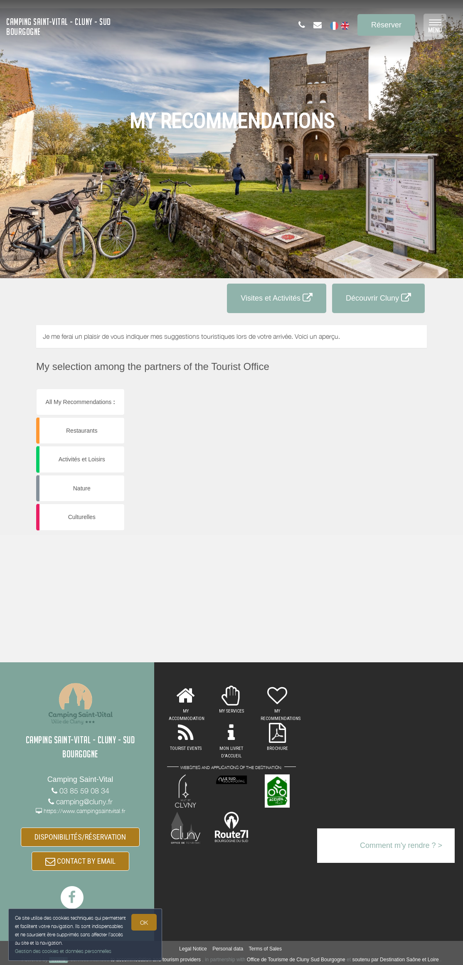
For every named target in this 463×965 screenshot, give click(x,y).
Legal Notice (193, 949)
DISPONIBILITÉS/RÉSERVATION (80, 837)
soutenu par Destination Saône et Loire (395, 960)
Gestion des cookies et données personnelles (63, 951)
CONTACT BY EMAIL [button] (80, 861)
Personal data (227, 949)
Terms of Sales (265, 949)
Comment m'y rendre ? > (401, 845)
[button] (181, 392)
